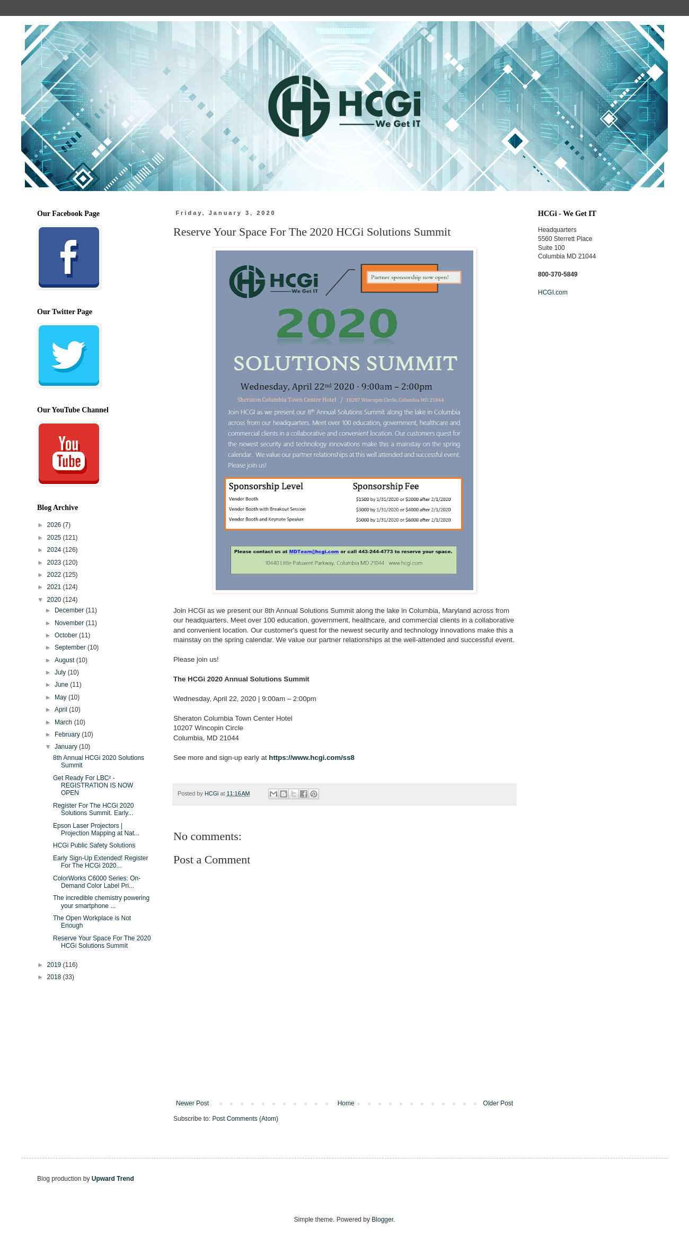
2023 (55, 562)
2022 (55, 574)
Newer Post (192, 1103)
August (65, 660)
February (68, 734)
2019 (55, 965)
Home (346, 1103)
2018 (55, 977)
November (70, 623)
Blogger (382, 1219)
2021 (55, 587)
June (62, 684)
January (67, 746)
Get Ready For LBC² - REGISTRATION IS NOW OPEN (93, 785)
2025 (55, 537)
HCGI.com (553, 292)
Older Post (498, 1103)
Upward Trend (113, 1178)
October (67, 635)
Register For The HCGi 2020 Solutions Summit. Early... (93, 809)
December (70, 610)
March (64, 722)
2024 (55, 550)
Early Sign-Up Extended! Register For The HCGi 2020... (100, 861)
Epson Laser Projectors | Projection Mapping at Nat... (96, 829)
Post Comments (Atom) (245, 1118)
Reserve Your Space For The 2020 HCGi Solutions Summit (102, 942)
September (71, 647)
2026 (55, 525)
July (61, 672)
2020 (55, 599)
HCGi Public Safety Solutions (94, 845)
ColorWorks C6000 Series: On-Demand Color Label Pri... (96, 882)
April (62, 709)
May (61, 697)
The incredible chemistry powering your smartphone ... (101, 901)
